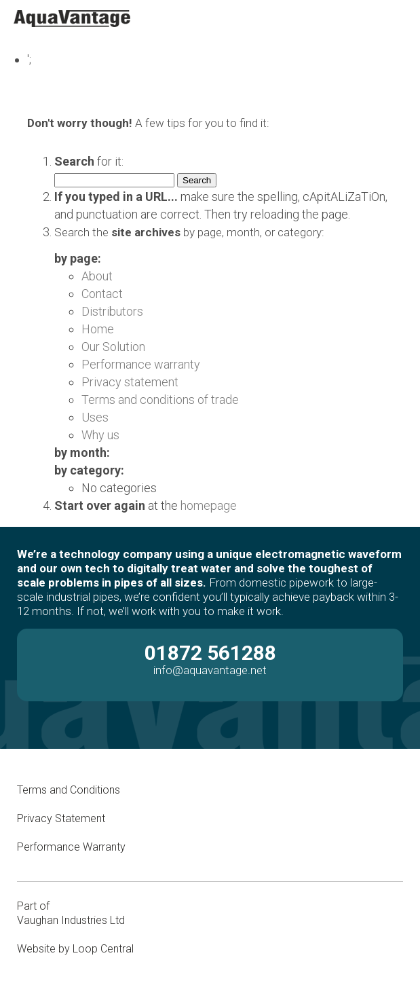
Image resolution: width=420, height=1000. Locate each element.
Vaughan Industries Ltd (71, 920)
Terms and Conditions (68, 789)
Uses (95, 417)
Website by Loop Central (75, 948)
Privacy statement (129, 382)
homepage (208, 505)
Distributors (112, 311)
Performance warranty (140, 364)
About (97, 276)
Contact (102, 293)
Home (97, 329)
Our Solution (113, 346)
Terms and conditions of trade (160, 399)
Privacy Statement (61, 818)
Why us (100, 435)
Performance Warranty (72, 846)
